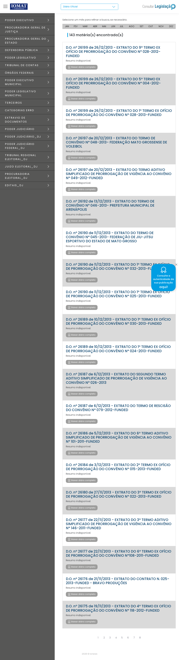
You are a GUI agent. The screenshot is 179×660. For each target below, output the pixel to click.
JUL (121, 26)
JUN (113, 26)
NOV (161, 26)
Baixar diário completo (83, 67)
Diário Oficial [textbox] (70, 6)
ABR (95, 26)
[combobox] (89, 7)
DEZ (171, 26)
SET (141, 26)
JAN (67, 26)
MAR (85, 26)
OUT (150, 26)
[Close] (176, 263)
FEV (76, 26)
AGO (131, 26)
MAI (104, 26)
